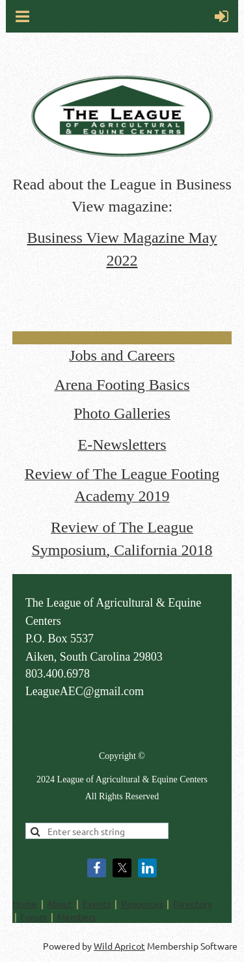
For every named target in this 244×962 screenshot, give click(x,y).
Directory (192, 903)
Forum (33, 916)
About (59, 903)
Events (97, 903)
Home (24, 903)
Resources (142, 903)
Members (76, 916)
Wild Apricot (119, 946)
